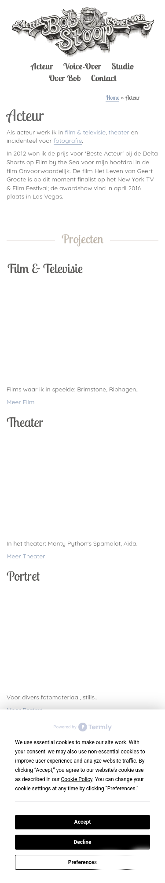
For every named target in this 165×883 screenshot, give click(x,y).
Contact (103, 77)
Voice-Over (82, 66)
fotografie (68, 141)
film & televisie (85, 132)
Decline (82, 842)
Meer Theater (26, 556)
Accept (82, 822)
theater (119, 132)
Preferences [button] (121, 788)
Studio (122, 66)
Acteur (42, 66)
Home (112, 97)
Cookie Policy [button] (76, 779)
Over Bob (64, 77)
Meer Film (21, 402)
